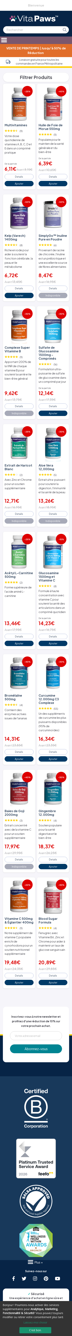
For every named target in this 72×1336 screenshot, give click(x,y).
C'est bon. (35, 1330)
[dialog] (36, 1318)
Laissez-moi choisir (35, 1322)
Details (19, 176)
